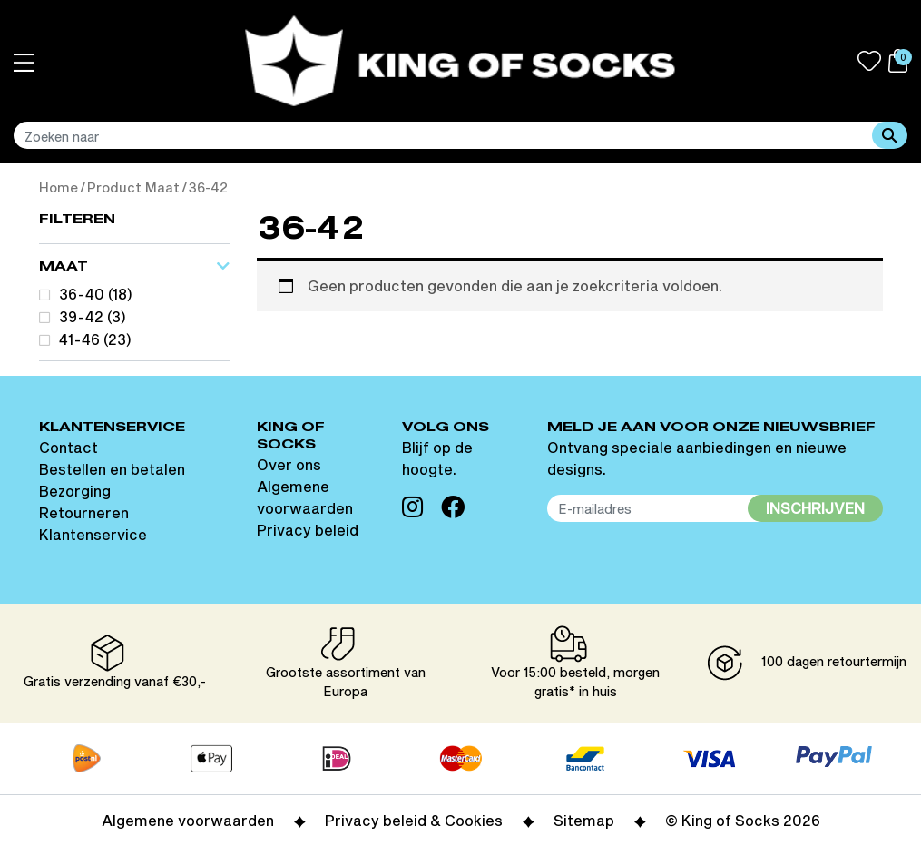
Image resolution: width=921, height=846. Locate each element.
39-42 (81, 317)
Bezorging (75, 490)
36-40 (81, 294)
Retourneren (84, 512)
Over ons (289, 464)
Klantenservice (93, 534)
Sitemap (584, 820)
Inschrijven (815, 507)
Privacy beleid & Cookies (414, 820)
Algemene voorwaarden (188, 820)
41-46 (79, 340)
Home (58, 187)
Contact (68, 447)
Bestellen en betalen (112, 468)
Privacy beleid (307, 529)
